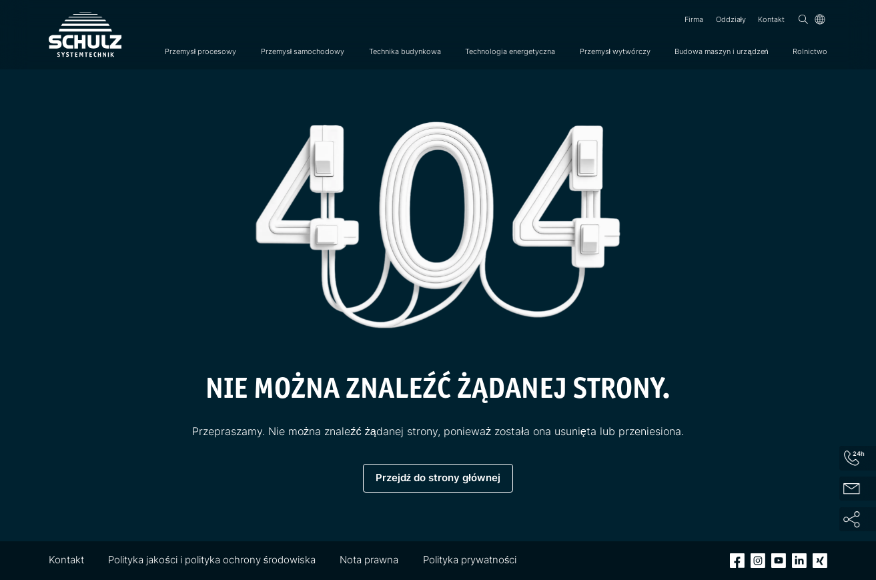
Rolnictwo (810, 51)
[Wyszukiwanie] (803, 19)
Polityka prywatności (469, 560)
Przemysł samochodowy (302, 51)
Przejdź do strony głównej (438, 478)
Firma (694, 19)
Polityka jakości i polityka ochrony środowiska (212, 560)
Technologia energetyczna (510, 51)
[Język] (820, 19)
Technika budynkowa (405, 51)
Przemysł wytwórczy (615, 51)
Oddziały (731, 19)
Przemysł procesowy (200, 51)
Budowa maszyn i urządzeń (721, 51)
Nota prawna (369, 560)
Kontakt (771, 19)
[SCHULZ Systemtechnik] (85, 34)
